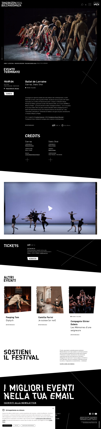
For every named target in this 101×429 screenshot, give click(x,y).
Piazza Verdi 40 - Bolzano (12, 88)
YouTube (96, 414)
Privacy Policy (84, 418)
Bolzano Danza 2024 (30, 63)
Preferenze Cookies (85, 419)
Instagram (93, 414)
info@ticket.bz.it (44, 253)
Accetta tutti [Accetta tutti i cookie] (7, 425)
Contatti (94, 419)
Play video (50, 208)
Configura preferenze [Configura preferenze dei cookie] (28, 425)
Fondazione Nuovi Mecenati (55, 117)
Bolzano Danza (18, 3)
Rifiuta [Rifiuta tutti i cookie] (16, 425)
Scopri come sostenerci (67, 363)
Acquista (32, 258)
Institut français (39, 117)
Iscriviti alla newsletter (20, 403)
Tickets (9, 93)
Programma (99, 424)
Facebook (90, 414)
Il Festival (11, 63)
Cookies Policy (93, 418)
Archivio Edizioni (19, 63)
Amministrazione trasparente (88, 417)
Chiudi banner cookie (53, 408)
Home (5, 63)
